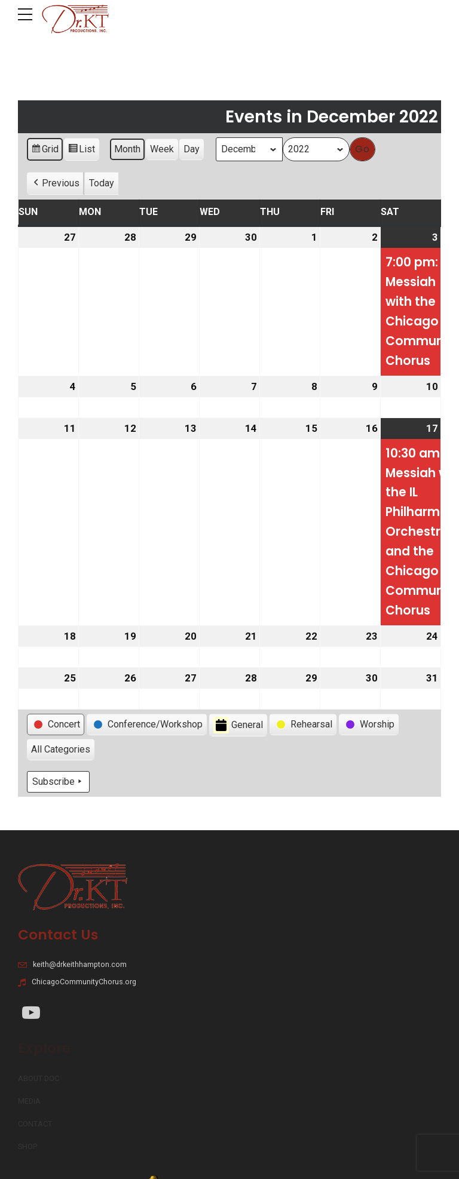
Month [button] (127, 149)
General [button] (238, 725)
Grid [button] (44, 151)
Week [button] (162, 149)
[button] (55, 183)
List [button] (81, 151)
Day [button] (191, 149)
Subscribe (58, 782)
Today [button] (101, 183)
